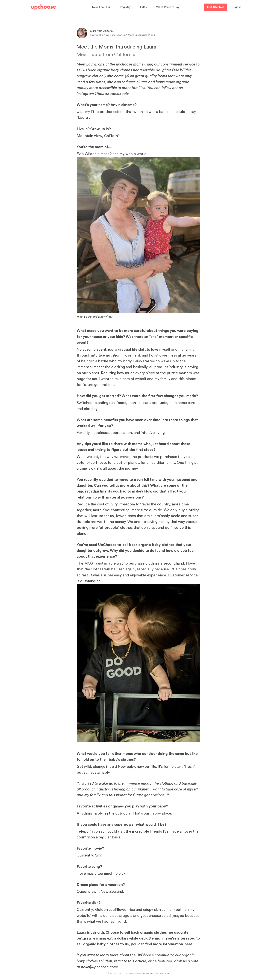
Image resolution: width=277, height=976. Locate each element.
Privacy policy (148, 973)
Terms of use (164, 973)
